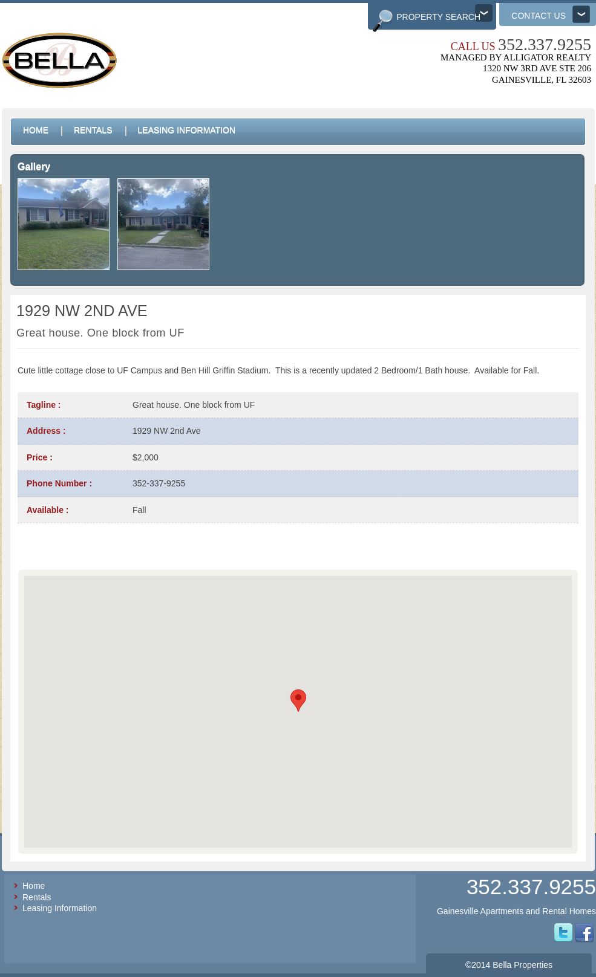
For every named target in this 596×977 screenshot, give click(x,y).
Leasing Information (59, 908)
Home (33, 886)
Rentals (36, 897)
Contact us (538, 16)
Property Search (438, 17)
